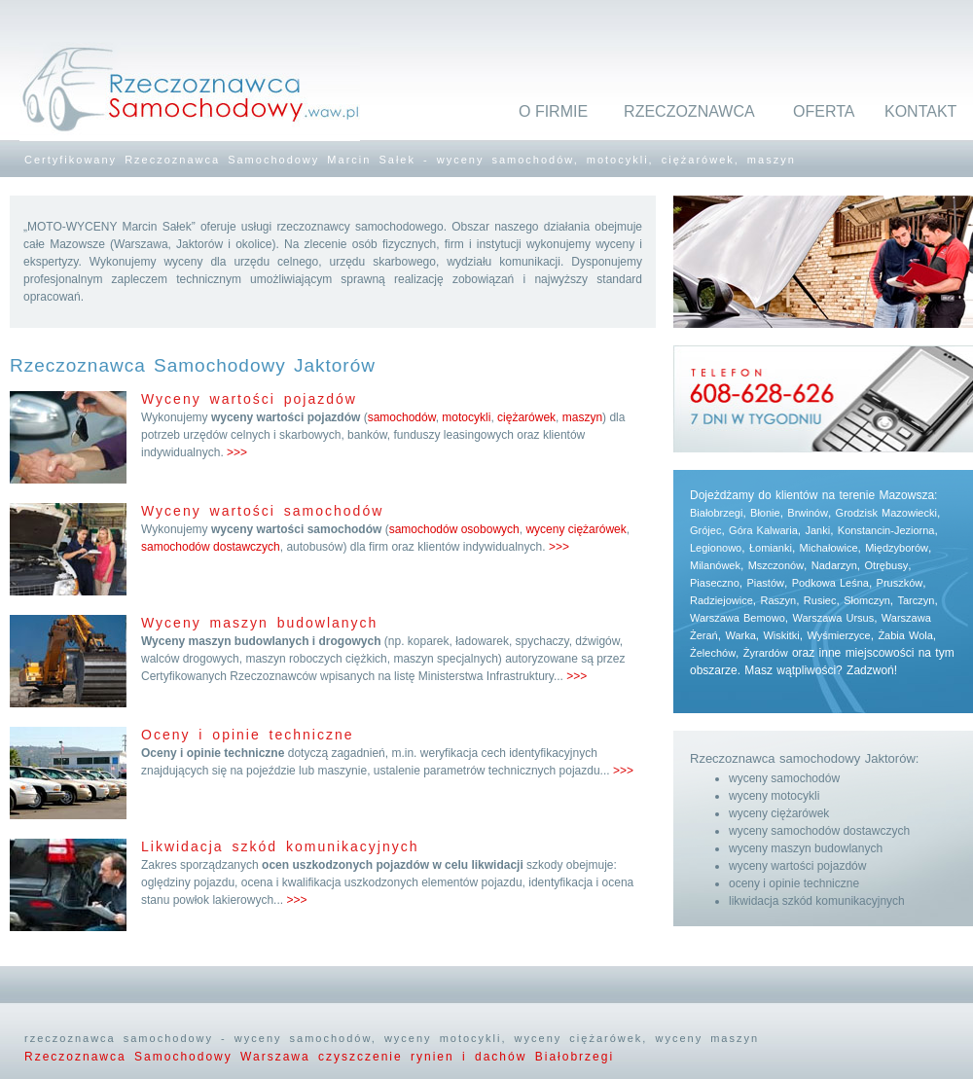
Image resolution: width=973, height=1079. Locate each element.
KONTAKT (920, 111)
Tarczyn (916, 600)
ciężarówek (526, 417)
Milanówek (715, 565)
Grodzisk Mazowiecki (886, 513)
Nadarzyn (834, 565)
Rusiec (820, 600)
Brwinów (807, 513)
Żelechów (713, 653)
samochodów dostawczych (210, 547)
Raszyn (778, 600)
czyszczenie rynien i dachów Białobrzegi (466, 1056)
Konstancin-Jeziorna (886, 530)
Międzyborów (896, 548)
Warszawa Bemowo (737, 618)
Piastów (765, 583)
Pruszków (900, 583)
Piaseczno (714, 583)
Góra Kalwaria (763, 530)
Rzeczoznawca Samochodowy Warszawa (171, 1056)
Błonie (765, 513)
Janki (817, 530)
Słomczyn (867, 600)
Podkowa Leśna (830, 583)
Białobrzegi (716, 513)
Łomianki (770, 548)
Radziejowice (721, 600)
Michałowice (829, 548)
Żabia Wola (905, 635)
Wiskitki (781, 635)
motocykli (466, 417)
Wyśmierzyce (838, 635)
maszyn (582, 417)
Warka (740, 635)
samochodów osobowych (454, 529)
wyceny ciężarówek (575, 529)
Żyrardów (765, 653)
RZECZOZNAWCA (689, 111)
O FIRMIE (553, 111)
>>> (237, 452)
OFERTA (823, 111)
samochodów (402, 417)
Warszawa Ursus (833, 618)
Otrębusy (887, 565)
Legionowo (715, 548)
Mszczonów (776, 565)
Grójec (705, 530)
